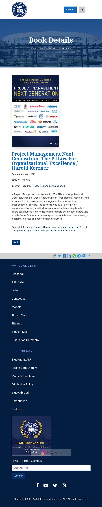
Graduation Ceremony (25, 340)
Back (15, 242)
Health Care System (24, 368)
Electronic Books (48, 48)
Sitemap (17, 323)
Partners (17, 409)
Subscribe (18, 475)
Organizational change (37, 230)
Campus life (19, 401)
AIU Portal (18, 282)
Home (33, 48)
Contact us (19, 298)
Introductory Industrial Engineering (38, 227)
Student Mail (20, 331)
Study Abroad (20, 392)
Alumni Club (19, 315)
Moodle (16, 307)
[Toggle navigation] (87, 10)
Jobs (15, 290)
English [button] (69, 9)
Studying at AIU (21, 359)
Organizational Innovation (63, 230)
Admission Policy (22, 384)
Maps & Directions (23, 376)
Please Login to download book (49, 186)
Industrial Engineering (67, 227)
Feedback (18, 274)
